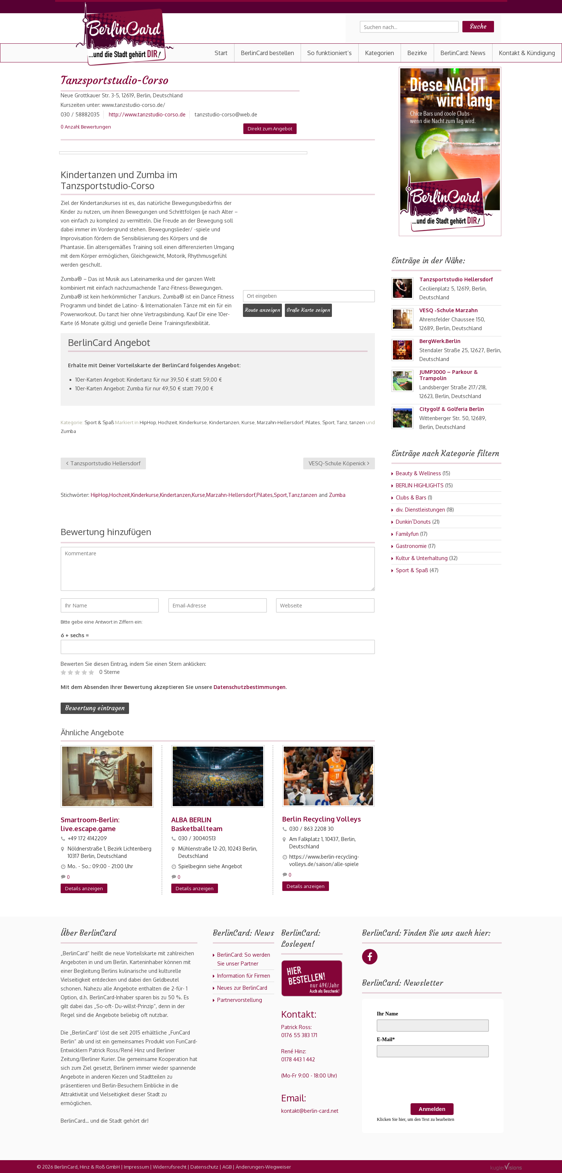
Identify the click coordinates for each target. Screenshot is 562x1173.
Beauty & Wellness (418, 473)
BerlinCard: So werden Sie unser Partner (243, 958)
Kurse (248, 422)
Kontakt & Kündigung (527, 53)
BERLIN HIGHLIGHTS (420, 485)
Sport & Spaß (99, 422)
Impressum (136, 1166)
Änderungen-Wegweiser (263, 1166)
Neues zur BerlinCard (242, 987)
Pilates (312, 422)
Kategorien (379, 53)
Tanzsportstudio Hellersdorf (103, 463)
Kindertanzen (224, 422)
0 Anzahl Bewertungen (86, 127)
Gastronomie (411, 546)
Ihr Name (387, 1013)
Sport (328, 422)
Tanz (342, 422)
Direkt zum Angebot (270, 128)
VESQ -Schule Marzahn (448, 310)
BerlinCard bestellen (267, 53)
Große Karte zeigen (314, 309)
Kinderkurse (193, 422)
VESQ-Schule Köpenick (339, 463)
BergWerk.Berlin (440, 341)
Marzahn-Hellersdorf (280, 422)
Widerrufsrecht (169, 1166)
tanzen (357, 422)
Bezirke (417, 53)
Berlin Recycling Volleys (321, 819)
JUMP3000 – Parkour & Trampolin (448, 375)
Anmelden (432, 1108)
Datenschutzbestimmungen (250, 687)
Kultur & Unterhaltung (422, 558)
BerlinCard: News (463, 53)
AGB (227, 1166)
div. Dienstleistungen (420, 509)
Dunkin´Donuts (413, 522)
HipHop (148, 422)
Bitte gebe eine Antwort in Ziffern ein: (102, 622)
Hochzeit (167, 422)
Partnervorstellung (239, 999)
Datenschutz (204, 1166)
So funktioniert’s (329, 53)
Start (221, 53)
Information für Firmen (243, 975)
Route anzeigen (264, 309)
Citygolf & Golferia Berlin (451, 409)
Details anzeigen (84, 888)
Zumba (68, 431)
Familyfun (407, 534)
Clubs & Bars (411, 497)
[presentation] (432, 1081)
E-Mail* (386, 1039)
